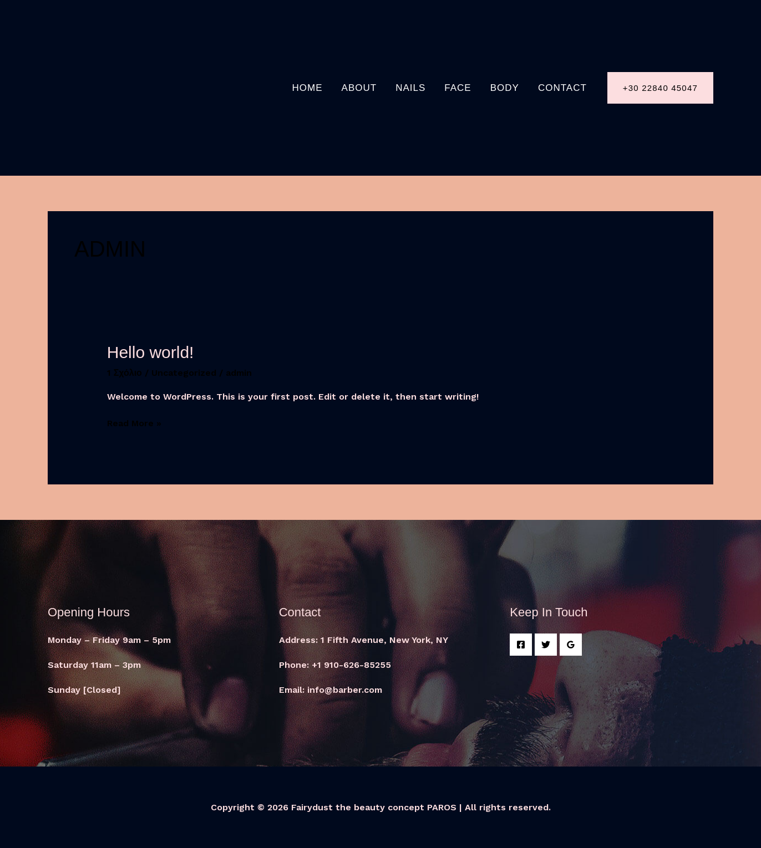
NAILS (410, 88)
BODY (504, 88)
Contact (562, 88)
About (359, 88)
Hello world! (150, 352)
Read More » (134, 422)
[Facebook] (521, 645)
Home (307, 88)
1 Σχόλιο (124, 372)
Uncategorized (183, 372)
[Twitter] (546, 645)
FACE (457, 88)
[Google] (571, 645)
